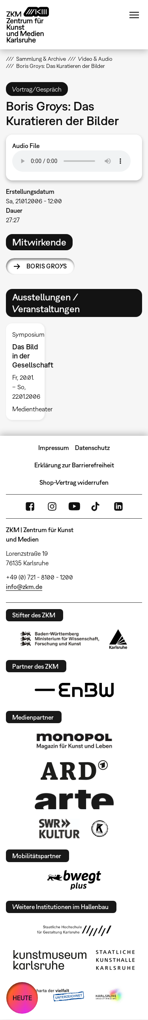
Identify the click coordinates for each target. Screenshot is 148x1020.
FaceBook (30, 506)
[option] (28, 371)
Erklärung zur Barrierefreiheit (74, 465)
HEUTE (22, 997)
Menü (134, 15)
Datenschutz (92, 447)
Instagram (52, 506)
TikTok (96, 506)
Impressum (53, 447)
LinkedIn (118, 506)
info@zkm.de (24, 586)
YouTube (74, 506)
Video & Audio (95, 59)
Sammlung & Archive (41, 59)
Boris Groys (46, 266)
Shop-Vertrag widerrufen (74, 482)
